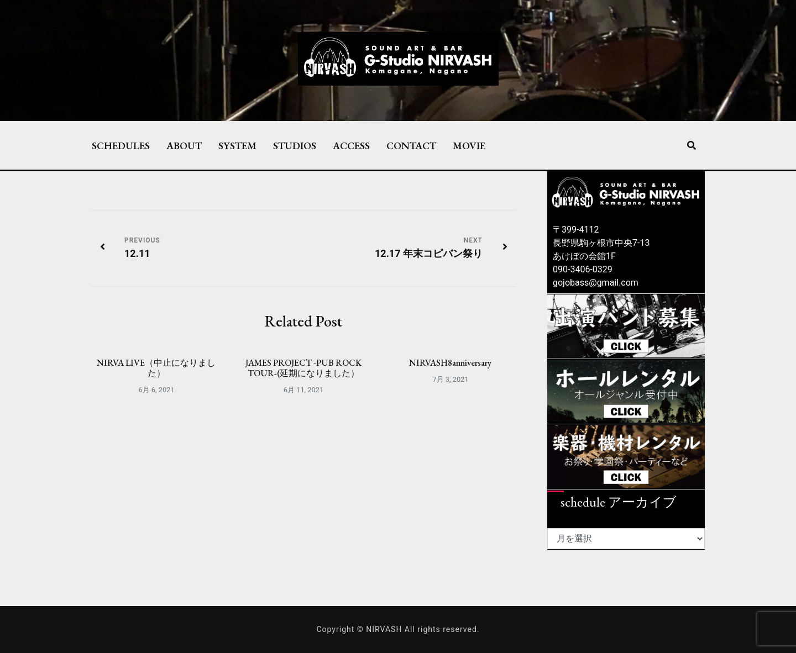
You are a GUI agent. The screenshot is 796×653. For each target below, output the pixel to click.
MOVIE (469, 145)
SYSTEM (237, 145)
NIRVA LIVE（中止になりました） (156, 368)
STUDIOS (294, 145)
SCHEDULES (121, 145)
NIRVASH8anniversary (450, 362)
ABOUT (184, 145)
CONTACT (411, 145)
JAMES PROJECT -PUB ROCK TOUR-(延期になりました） (303, 368)
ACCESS (351, 145)
